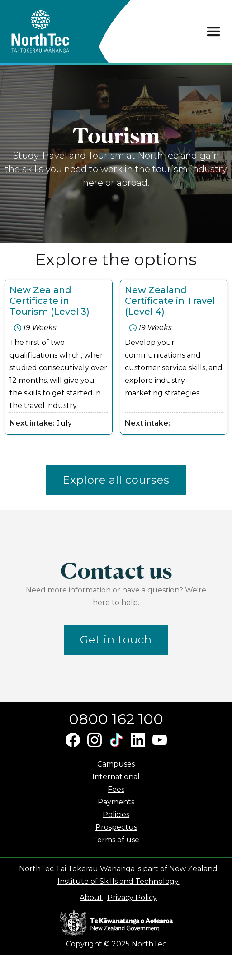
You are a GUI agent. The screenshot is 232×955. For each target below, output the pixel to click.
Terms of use (116, 840)
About (91, 897)
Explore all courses (116, 480)
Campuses (116, 764)
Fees (116, 789)
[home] (56, 31)
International (116, 776)
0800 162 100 (116, 719)
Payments (116, 802)
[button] (213, 32)
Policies (116, 814)
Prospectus (116, 827)
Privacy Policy (132, 897)
